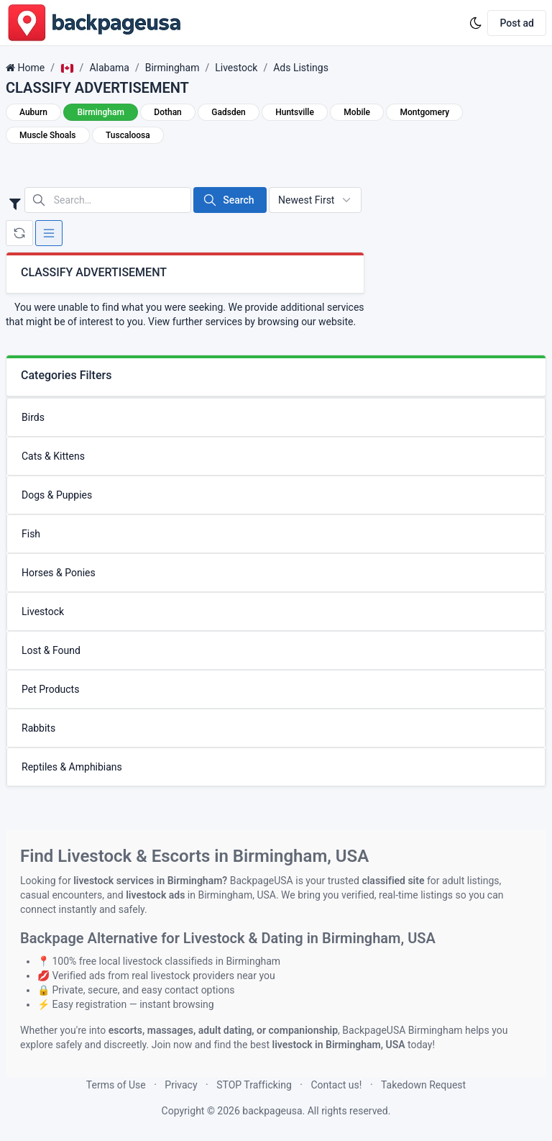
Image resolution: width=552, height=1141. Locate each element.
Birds (33, 417)
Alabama (109, 67)
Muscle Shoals (47, 135)
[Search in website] (107, 200)
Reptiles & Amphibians (72, 767)
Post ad (517, 23)
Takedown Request (423, 1085)
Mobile (357, 112)
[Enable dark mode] (476, 23)
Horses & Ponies (59, 572)
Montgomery (424, 112)
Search (228, 200)
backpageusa (272, 1111)
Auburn (33, 112)
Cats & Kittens (53, 456)
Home (31, 67)
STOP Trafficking (254, 1085)
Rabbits (38, 728)
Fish (31, 534)
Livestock (236, 67)
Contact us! (336, 1085)
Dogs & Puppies (57, 495)
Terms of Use (116, 1085)
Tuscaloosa (128, 135)
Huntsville (294, 112)
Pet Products (50, 689)
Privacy (181, 1085)
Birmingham (172, 67)
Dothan (167, 112)
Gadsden (228, 112)
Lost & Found (51, 650)
